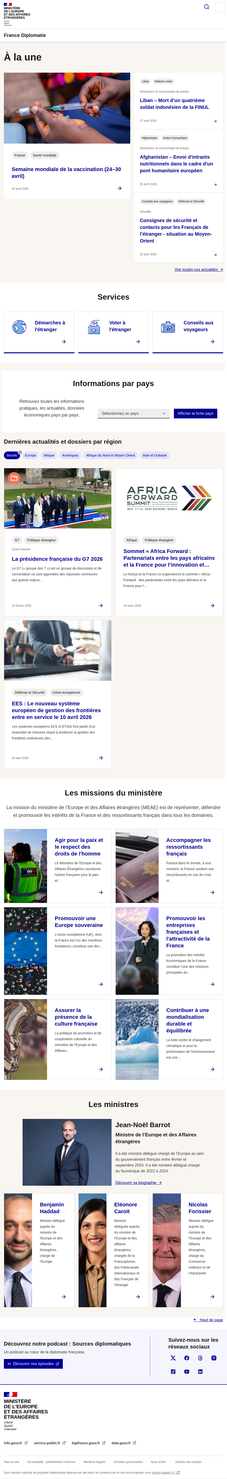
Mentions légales (94, 1462)
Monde (12, 455)
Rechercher (206, 7)
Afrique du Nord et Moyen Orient (110, 455)
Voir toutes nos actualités (196, 270)
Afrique (49, 455)
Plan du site (11, 1462)
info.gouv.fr (13, 1443)
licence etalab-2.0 (163, 1472)
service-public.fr (47, 1443)
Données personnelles (128, 1462)
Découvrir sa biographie (135, 1183)
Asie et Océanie (155, 455)
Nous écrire (158, 1462)
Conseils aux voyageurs (198, 326)
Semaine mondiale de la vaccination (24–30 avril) (66, 172)
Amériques (70, 455)
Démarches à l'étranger (50, 326)
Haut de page (211, 1320)
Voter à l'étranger (120, 326)
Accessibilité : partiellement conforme (51, 1462)
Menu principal (220, 7)
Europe (30, 455)
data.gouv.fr (122, 1443)
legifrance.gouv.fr (86, 1443)
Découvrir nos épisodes (33, 1364)
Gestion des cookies (188, 1462)
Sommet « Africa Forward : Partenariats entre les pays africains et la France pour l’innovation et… (169, 558)
